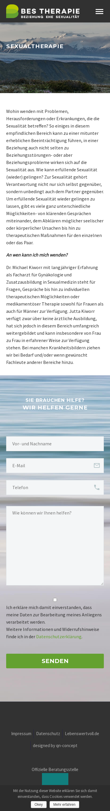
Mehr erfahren (64, 805)
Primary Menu (99, 11)
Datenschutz (48, 734)
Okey (39, 805)
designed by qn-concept (55, 746)
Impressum (21, 734)
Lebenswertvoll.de (82, 734)
